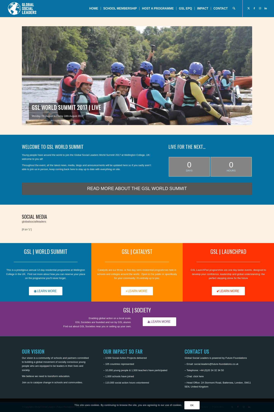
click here (198, 376)
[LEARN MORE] (45, 291)
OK (192, 405)
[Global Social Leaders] (23, 8)
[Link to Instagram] (260, 8)
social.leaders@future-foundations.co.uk (216, 364)
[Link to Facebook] (254, 8)
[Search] (234, 8)
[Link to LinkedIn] (265, 8)
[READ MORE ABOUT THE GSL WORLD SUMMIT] (137, 189)
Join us (26, 382)
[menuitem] (94, 8)
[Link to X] (248, 8)
